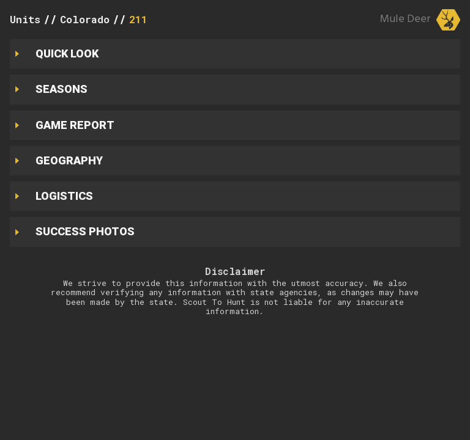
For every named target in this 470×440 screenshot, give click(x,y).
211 (138, 19)
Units (25, 19)
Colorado (85, 19)
